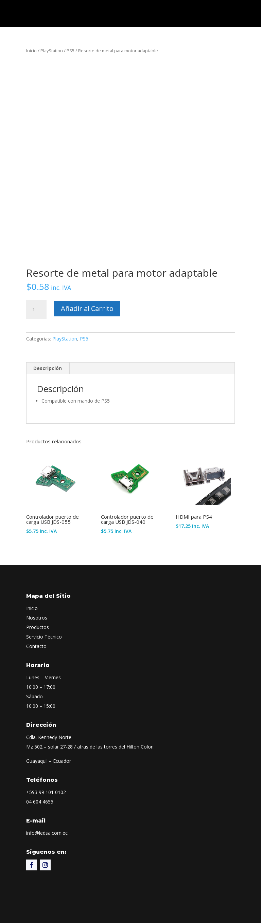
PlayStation (51, 51)
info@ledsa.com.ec (47, 833)
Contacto (36, 646)
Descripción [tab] (47, 368)
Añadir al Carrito (87, 308)
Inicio (31, 51)
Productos (37, 627)
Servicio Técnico (44, 636)
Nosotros (36, 617)
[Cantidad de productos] (36, 309)
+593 (46, 792)
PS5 (70, 51)
